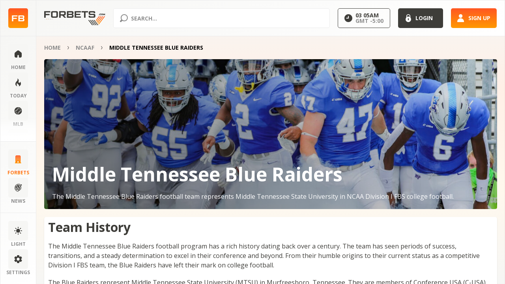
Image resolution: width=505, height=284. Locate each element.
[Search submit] (124, 18)
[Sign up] (474, 18)
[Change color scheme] (18, 234)
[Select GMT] (364, 18)
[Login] (420, 18)
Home (52, 47)
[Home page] (18, 18)
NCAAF (85, 47)
